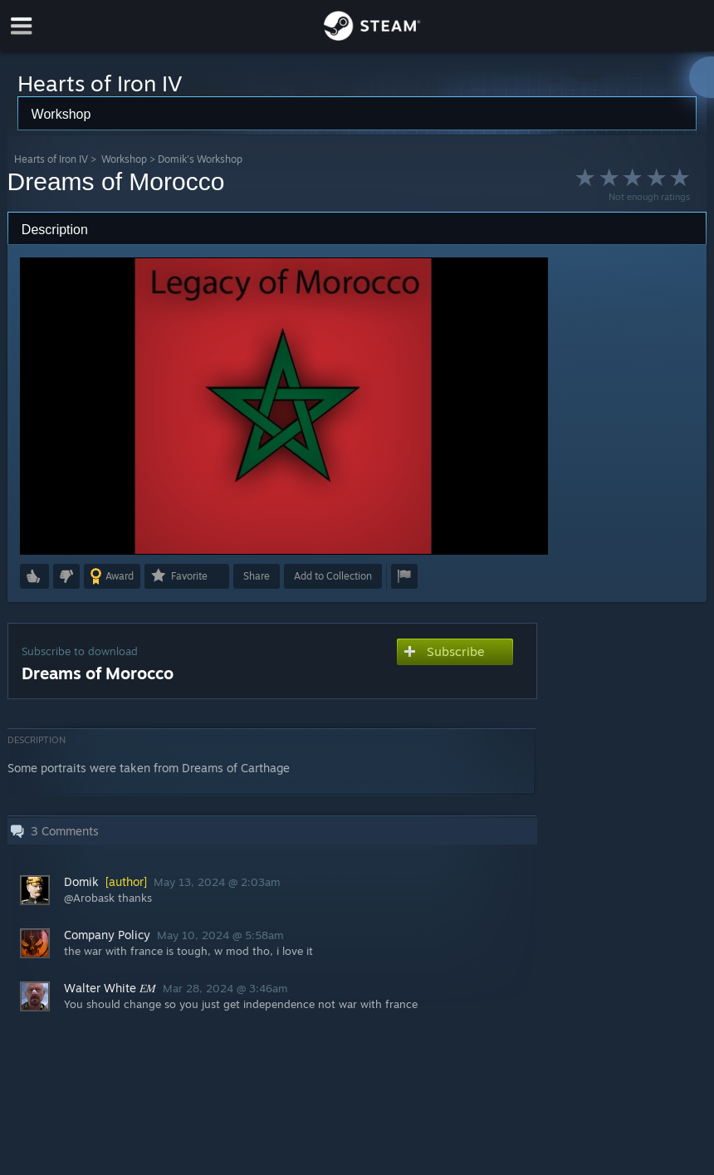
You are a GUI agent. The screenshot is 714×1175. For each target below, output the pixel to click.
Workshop (124, 159)
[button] (34, 576)
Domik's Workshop (200, 159)
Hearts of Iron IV (51, 159)
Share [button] (256, 576)
